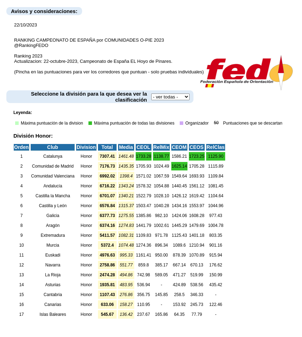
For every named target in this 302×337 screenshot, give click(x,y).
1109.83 (143, 235)
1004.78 (215, 225)
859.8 (143, 265)
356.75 (143, 294)
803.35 (215, 235)
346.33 (196, 294)
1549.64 (179, 176)
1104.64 (215, 195)
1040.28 (161, 205)
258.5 (179, 294)
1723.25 (196, 156)
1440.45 (179, 185)
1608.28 (196, 215)
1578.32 (143, 185)
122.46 (215, 304)
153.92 (179, 304)
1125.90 (215, 156)
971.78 (161, 235)
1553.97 (196, 205)
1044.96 (215, 205)
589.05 (161, 274)
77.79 (196, 314)
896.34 (161, 245)
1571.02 (143, 176)
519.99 (196, 274)
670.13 (196, 265)
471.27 (179, 274)
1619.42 (196, 195)
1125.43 (179, 235)
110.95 (143, 304)
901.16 (215, 245)
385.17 (161, 265)
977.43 (215, 215)
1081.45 (215, 185)
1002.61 (161, 225)
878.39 (179, 255)
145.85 (161, 294)
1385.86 (143, 215)
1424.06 (179, 215)
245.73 (196, 304)
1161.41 (143, 255)
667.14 (179, 265)
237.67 (143, 314)
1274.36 (143, 245)
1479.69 (196, 225)
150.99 (215, 274)
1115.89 (215, 166)
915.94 (215, 255)
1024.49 (161, 166)
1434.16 (179, 205)
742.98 (143, 274)
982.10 (161, 215)
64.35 (179, 314)
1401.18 (196, 235)
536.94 (143, 284)
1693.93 (196, 176)
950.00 (161, 255)
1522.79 (143, 195)
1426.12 (179, 195)
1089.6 (179, 245)
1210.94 (196, 245)
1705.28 (196, 166)
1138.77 (161, 156)
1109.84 (215, 176)
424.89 (179, 284)
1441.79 (143, 225)
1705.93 (143, 166)
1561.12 (196, 185)
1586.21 (179, 156)
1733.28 (143, 156)
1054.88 (161, 185)
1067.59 (161, 176)
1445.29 (179, 225)
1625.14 (179, 166)
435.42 (215, 284)
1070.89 (196, 255)
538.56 (196, 284)
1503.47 (143, 205)
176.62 (215, 265)
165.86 (161, 314)
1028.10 (161, 195)
